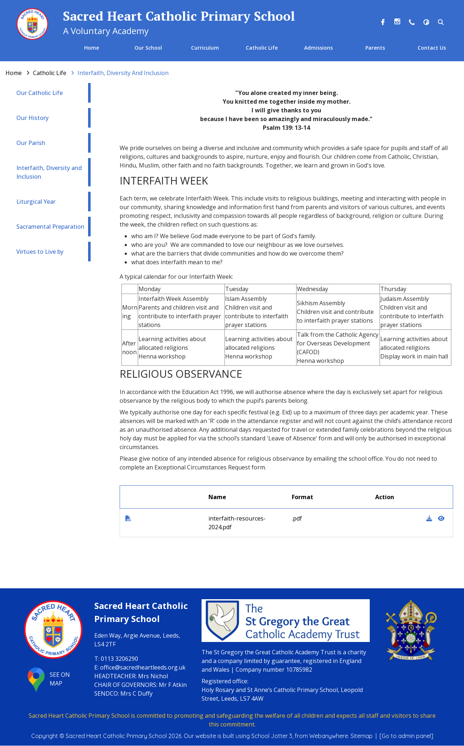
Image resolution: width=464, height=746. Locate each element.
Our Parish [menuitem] (30, 143)
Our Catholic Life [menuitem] (39, 93)
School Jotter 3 (271, 736)
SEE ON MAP (46, 679)
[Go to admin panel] (406, 736)
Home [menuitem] (91, 47)
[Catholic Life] (49, 73)
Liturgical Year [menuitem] (35, 202)
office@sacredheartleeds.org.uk (143, 667)
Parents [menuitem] (375, 47)
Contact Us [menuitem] (432, 47)
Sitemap (362, 736)
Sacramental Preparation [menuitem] (50, 227)
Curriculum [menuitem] (205, 47)
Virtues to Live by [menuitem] (39, 252)
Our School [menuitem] (148, 47)
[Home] (13, 73)
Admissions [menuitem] (318, 47)
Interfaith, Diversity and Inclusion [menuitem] (49, 172)
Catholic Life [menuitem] (262, 47)
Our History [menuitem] (32, 118)
